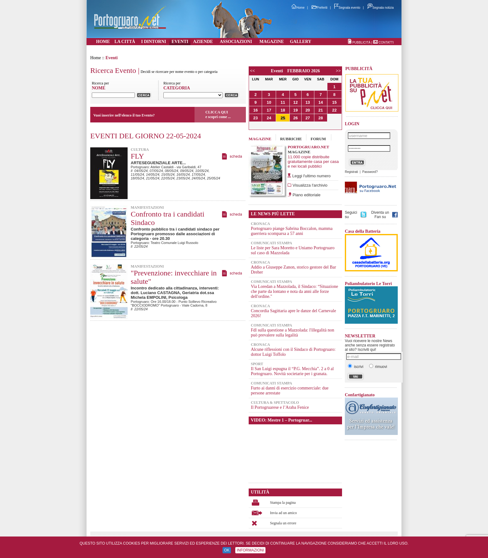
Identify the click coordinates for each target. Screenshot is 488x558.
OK (226, 550)
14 (320, 102)
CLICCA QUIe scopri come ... (218, 114)
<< (252, 71)
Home (298, 7)
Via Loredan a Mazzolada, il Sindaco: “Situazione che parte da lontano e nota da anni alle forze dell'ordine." (294, 291)
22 (334, 110)
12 (295, 102)
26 (295, 118)
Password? (370, 172)
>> (338, 71)
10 (269, 102)
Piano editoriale (305, 195)
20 (307, 110)
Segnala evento (347, 7)
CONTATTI (386, 42)
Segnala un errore (283, 523)
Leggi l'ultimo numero (311, 176)
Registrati (351, 172)
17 (269, 110)
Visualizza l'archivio (309, 185)
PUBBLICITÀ (361, 42)
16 (255, 110)
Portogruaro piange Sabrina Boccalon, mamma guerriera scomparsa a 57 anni (291, 231)
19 (295, 110)
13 (307, 102)
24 (269, 118)
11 (283, 102)
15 (334, 102)
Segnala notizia (380, 7)
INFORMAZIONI (250, 550)
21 (320, 110)
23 (255, 118)
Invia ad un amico (283, 513)
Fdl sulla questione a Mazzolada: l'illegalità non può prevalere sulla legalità (292, 332)
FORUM (318, 138)
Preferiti (319, 7)
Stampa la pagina (283, 502)
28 (320, 118)
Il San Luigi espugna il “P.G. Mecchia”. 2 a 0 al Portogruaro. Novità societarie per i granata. (292, 371)
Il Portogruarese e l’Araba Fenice (280, 407)
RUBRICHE (291, 138)
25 (283, 118)
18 (283, 110)
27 (307, 118)
